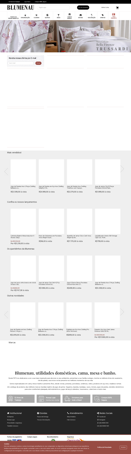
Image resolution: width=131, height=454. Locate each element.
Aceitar (123, 447)
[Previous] (7, 171)
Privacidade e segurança (14, 423)
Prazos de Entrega (42, 417)
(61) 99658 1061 (102, 423)
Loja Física (27, 2)
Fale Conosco (71, 420)
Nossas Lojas (11, 420)
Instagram (101, 420)
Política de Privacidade (104, 447)
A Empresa (10, 417)
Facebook (101, 417)
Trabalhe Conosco (12, 426)
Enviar (38, 63)
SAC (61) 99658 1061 (103, 426)
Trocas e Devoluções (43, 420)
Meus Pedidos (71, 417)
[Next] (122, 168)
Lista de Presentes (83, 7)
